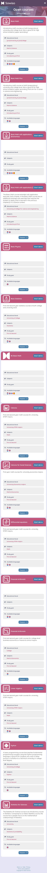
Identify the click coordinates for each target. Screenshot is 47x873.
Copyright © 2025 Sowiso (23, 870)
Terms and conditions (24, 869)
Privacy (28, 867)
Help (24, 867)
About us (19, 867)
